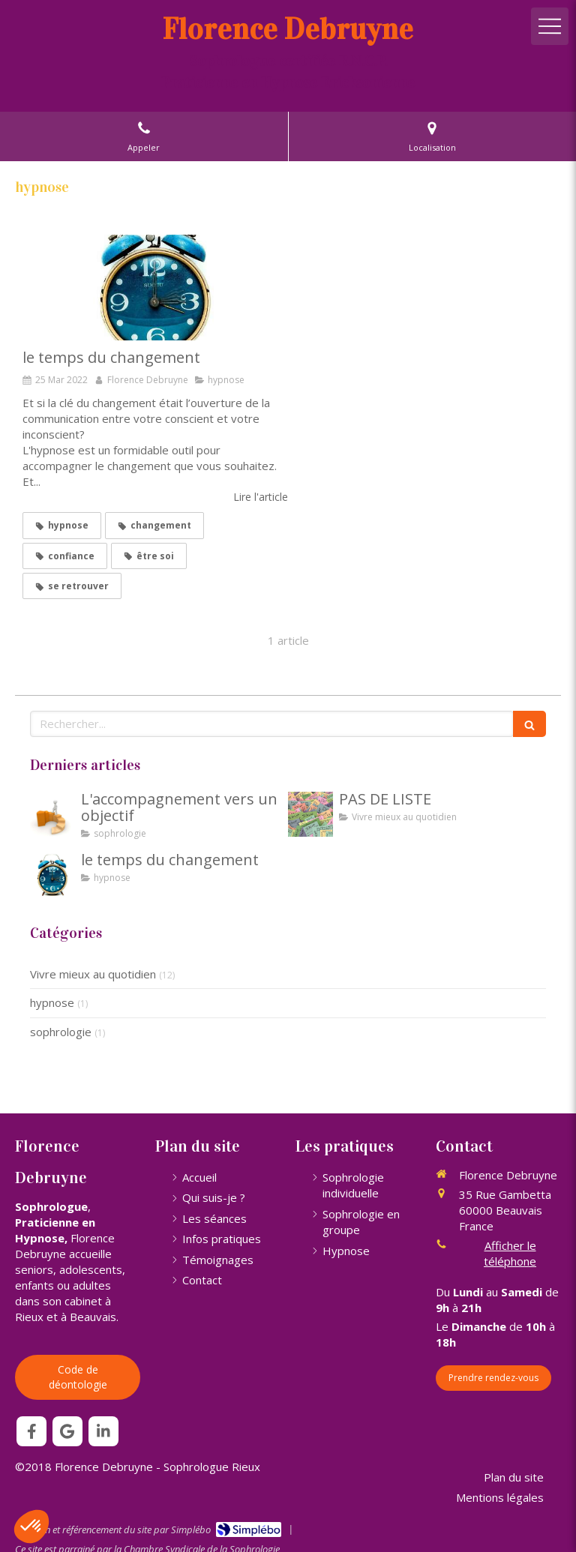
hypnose (52, 1002)
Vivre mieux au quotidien (93, 973)
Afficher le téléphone (510, 1253)
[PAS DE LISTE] (310, 814)
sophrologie (61, 1031)
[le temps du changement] (155, 288)
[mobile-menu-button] (549, 26)
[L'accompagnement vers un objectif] (52, 814)
